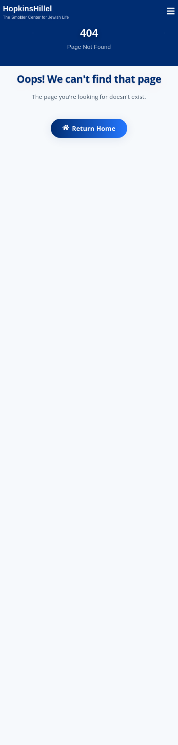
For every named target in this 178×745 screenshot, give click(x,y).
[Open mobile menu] (170, 12)
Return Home (89, 128)
